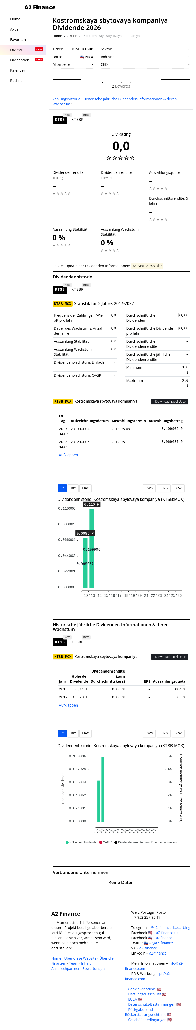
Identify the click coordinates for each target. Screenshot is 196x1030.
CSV (178, 488)
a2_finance (148, 948)
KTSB (61, 119)
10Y (73, 488)
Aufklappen (68, 454)
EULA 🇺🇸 (135, 999)
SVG (149, 488)
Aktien (72, 35)
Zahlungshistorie (66, 98)
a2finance (164, 937)
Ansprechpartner (65, 968)
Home (57, 35)
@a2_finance (162, 942)
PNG (164, 488)
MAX (85, 488)
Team (73, 963)
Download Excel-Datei (169, 401)
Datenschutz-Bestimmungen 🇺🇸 (154, 1004)
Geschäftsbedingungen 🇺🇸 (150, 1019)
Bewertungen (93, 968)
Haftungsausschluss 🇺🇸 (147, 994)
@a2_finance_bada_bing (170, 927)
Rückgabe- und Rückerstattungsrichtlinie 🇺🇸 (148, 1012)
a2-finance (157, 953)
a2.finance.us (167, 932)
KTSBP (79, 119)
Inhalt (86, 963)
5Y (62, 488)
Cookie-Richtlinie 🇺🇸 (144, 988)
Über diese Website (80, 958)
